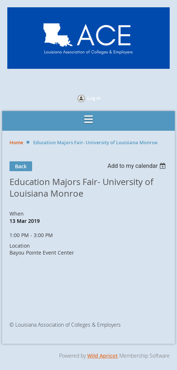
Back (21, 166)
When (16, 213)
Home (16, 142)
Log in (94, 98)
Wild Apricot (102, 355)
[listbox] (137, 165)
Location (19, 245)
